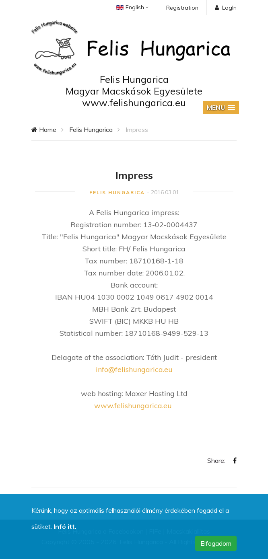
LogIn (226, 7)
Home (43, 129)
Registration (182, 7)
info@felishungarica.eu (134, 369)
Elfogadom (215, 543)
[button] (221, 107)
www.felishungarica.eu (133, 405)
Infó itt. (65, 526)
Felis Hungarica (91, 129)
